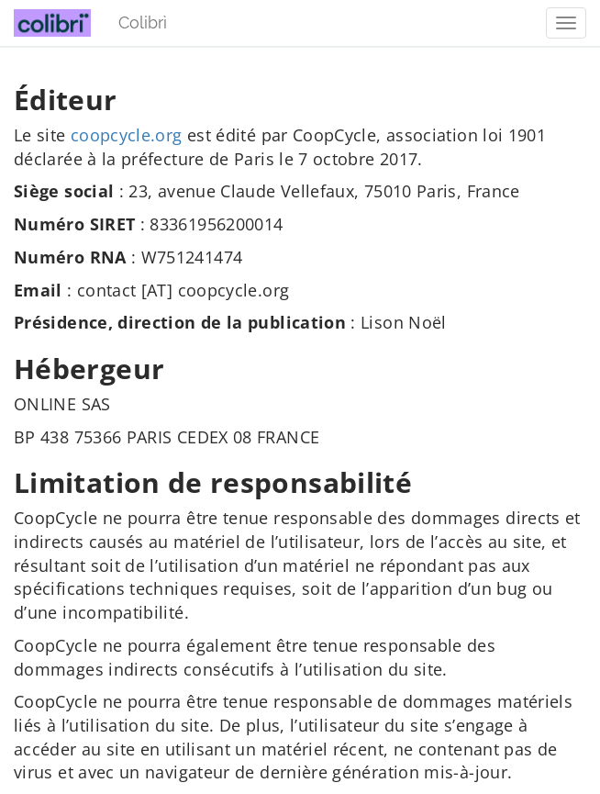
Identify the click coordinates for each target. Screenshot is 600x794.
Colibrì (142, 22)
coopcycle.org (127, 135)
